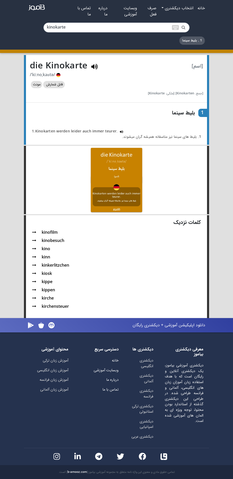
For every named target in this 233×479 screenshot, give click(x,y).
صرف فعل (152, 11)
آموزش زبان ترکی (55, 361)
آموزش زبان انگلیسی (52, 370)
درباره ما (102, 11)
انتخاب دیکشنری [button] (178, 8)
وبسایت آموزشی (130, 11)
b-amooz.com (77, 472)
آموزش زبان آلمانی (54, 390)
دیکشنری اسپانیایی (146, 424)
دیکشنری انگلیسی (146, 363)
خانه (201, 8)
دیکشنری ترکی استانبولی (142, 409)
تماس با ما (84, 11)
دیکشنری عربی (142, 437)
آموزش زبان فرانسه (54, 380)
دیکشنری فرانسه (146, 394)
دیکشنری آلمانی (146, 378)
